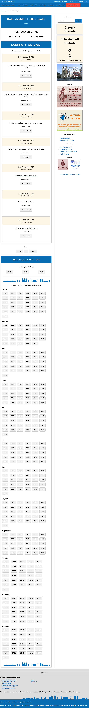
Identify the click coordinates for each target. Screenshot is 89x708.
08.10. (22, 566)
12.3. (42, 357)
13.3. (5, 361)
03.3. (20, 352)
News (32, 680)
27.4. (20, 402)
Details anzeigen (26, 75)
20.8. (12, 516)
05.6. (35, 443)
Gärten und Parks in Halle (68, 152)
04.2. (27, 325)
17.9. (35, 543)
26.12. (6, 653)
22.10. (14, 580)
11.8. (35, 507)
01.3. (5, 352)
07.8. (5, 507)
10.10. (39, 566)
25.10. (39, 580)
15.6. (20, 452)
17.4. (35, 393)
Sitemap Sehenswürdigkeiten (7, 705)
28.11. (22, 621)
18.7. (42, 480)
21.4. (20, 398)
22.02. (41, 272)
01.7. (5, 470)
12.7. (42, 475)
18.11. (22, 612)
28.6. (27, 462)
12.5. (42, 416)
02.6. (12, 443)
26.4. (12, 402)
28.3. (27, 371)
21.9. (20, 548)
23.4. (35, 398)
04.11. (31, 598)
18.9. (42, 543)
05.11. (39, 598)
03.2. (20, 325)
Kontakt (29, 702)
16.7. (27, 480)
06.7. (42, 470)
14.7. (12, 480)
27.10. (14, 584)
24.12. (31, 648)
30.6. (42, 462)
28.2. (27, 343)
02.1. (12, 293)
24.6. (42, 457)
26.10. (6, 584)
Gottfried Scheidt (65, 147)
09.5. (20, 416)
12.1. (42, 298)
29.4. (35, 402)
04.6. (27, 443)
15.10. (39, 571)
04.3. (27, 352)
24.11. (31, 616)
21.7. (20, 484)
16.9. (27, 543)
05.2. (35, 325)
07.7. (5, 475)
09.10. (31, 566)
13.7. (5, 480)
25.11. (39, 616)
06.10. (6, 566)
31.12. (6, 657)
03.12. (22, 630)
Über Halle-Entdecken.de (60, 1)
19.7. (5, 484)
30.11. (39, 621)
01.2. (5, 325)
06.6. (42, 443)
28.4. (27, 402)
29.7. (35, 489)
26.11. (6, 621)
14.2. (12, 334)
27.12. (14, 653)
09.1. (20, 298)
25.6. (5, 462)
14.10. (31, 571)
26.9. (12, 553)
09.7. (20, 475)
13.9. (5, 543)
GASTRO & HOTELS (23, 5)
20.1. (12, 307)
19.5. (5, 425)
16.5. (27, 420)
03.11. (22, 598)
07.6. (5, 448)
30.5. (42, 430)
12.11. (14, 607)
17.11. (14, 612)
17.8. (35, 512)
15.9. (20, 543)
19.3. (5, 366)
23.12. (22, 648)
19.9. (5, 548)
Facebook (19, 251)
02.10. (14, 561)
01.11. (6, 598)
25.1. (5, 311)
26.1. (12, 311)
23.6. (35, 457)
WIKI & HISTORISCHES (73, 5)
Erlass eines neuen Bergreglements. (26, 176)
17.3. (35, 361)
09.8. (20, 507)
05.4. (35, 384)
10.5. (27, 416)
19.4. (5, 398)
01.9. (5, 534)
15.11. (39, 607)
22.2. (27, 339)
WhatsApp (33, 251)
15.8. (20, 512)
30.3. (42, 371)
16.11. (6, 612)
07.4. (5, 389)
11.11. (6, 607)
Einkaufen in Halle (6, 683)
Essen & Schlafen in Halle (8, 681)
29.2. (35, 343)
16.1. (27, 302)
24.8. (42, 516)
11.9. (35, 539)
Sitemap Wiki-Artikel (82, 705)
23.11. (22, 616)
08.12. (22, 634)
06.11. (6, 603)
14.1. (12, 302)
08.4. (12, 389)
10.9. (27, 539)
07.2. (5, 329)
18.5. (42, 420)
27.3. (20, 371)
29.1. (35, 311)
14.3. (12, 361)
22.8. (27, 516)
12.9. (42, 539)
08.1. (12, 298)
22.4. (27, 398)
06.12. (6, 634)
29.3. (35, 371)
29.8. (35, 521)
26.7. (12, 489)
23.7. (35, 484)
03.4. (20, 384)
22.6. (27, 457)
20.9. (12, 548)
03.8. (20, 502)
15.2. (20, 334)
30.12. (39, 653)
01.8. (5, 502)
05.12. (39, 630)
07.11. (14, 603)
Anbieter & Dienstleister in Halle (10, 685)
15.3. (20, 361)
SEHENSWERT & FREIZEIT (8, 5)
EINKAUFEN (34, 5)
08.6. (12, 448)
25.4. (5, 402)
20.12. (39, 644)
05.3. (35, 352)
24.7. (42, 484)
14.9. (12, 543)
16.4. (27, 393)
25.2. (5, 343)
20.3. (12, 366)
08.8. (12, 507)
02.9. (12, 534)
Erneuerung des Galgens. (26, 202)
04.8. (27, 502)
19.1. (5, 307)
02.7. (12, 470)
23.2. (35, 339)
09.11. (31, 603)
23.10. (22, 580)
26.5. (12, 430)
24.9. (42, 548)
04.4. (27, 384)
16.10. (6, 575)
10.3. (27, 357)
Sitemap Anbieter (44, 705)
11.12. (6, 639)
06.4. (42, 384)
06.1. (42, 293)
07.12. (14, 634)
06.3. (42, 352)
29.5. (35, 430)
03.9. (20, 534)
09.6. (20, 448)
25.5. (5, 430)
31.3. (5, 375)
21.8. (20, 516)
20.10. (39, 575)
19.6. (5, 457)
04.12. (31, 630)
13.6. (5, 452)
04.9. (27, 534)
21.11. (6, 616)
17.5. (35, 420)
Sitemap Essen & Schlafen (22, 705)
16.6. (27, 452)
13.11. (22, 607)
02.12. (14, 630)
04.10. (31, 561)
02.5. (12, 411)
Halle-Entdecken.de (7, 1)
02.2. (12, 325)
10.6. (27, 448)
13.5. (5, 420)
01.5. (5, 411)
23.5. (35, 425)
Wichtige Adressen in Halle (8, 687)
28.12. (22, 653)
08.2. (12, 329)
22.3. (27, 366)
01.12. (6, 630)
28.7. (27, 489)
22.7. (27, 484)
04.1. (27, 293)
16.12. (6, 644)
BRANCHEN (42, 5)
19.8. (5, 516)
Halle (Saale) (64, 154)
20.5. (12, 425)
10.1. (27, 298)
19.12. (31, 644)
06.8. (42, 502)
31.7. (5, 493)
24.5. (42, 425)
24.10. (31, 580)
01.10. (6, 561)
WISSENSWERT (61, 5)
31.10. (6, 589)
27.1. (20, 311)
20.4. (12, 398)
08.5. (12, 416)
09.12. (31, 634)
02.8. (12, 502)
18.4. (42, 393)
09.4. (20, 389)
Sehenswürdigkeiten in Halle (9, 680)
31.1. (5, 316)
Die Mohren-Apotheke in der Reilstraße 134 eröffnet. (26, 123)
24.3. (42, 366)
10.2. (27, 329)
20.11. (39, 612)
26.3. (12, 371)
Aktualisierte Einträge (67, 140)
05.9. (35, 534)
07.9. (5, 539)
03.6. (20, 443)
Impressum (34, 681)
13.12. (22, 639)
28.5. (27, 430)
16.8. (27, 512)
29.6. (35, 462)
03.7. (20, 470)
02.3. (12, 352)
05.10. (39, 561)
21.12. (6, 648)
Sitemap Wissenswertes (70, 705)
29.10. (31, 584)
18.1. (42, 302)
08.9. (12, 539)
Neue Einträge (65, 138)
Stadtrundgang (79, 1)
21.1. (20, 307)
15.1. (20, 302)
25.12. (39, 648)
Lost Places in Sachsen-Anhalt (70, 174)
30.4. (42, 402)
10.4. (27, 389)
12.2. (42, 329)
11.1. (35, 298)
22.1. (27, 307)
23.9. (35, 548)
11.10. (6, 571)
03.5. (20, 411)
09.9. (20, 539)
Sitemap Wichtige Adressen (56, 705)
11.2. (35, 329)
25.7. (5, 489)
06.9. (42, 534)
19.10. (31, 575)
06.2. (42, 325)
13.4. (5, 393)
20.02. (10, 272)
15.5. (20, 420)
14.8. (12, 512)
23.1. (35, 307)
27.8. (20, 521)
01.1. (5, 293)
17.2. (35, 334)
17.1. (35, 302)
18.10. (22, 575)
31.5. (5, 434)
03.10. (22, 561)
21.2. (20, 339)
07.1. (5, 298)
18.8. (42, 512)
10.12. (39, 634)
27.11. (14, 621)
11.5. (35, 416)
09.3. (20, 357)
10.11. (39, 603)
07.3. (5, 357)
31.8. (5, 525)
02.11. (14, 598)
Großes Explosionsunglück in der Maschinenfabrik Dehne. (26, 149)
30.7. (42, 489)
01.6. (5, 443)
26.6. (12, 462)
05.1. (35, 293)
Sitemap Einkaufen (34, 705)
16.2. (27, 334)
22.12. (14, 648)
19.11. (31, 612)
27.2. (20, 343)
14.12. (31, 639)
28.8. (27, 521)
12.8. (42, 507)
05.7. (35, 470)
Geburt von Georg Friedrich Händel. (26, 228)
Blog (71, 1)
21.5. (20, 425)
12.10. (14, 571)
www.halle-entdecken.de (6, 702)
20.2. (12, 339)
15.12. (39, 639)
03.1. (20, 293)
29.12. (31, 653)
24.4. (42, 398)
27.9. (20, 553)
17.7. (35, 480)
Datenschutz (17, 702)
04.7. (27, 470)
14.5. (12, 420)
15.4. (20, 393)
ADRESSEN (51, 5)
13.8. (5, 512)
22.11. (14, 616)
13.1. (5, 302)
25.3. (5, 371)
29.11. (31, 621)
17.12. (14, 644)
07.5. (5, 416)
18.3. (42, 361)
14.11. (31, 607)
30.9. (42, 553)
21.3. (20, 366)
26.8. (12, 521)
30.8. (42, 521)
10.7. (27, 475)
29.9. (35, 553)
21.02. (25, 272)
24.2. (42, 339)
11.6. (35, 448)
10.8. (27, 507)
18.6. (42, 452)
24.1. (42, 307)
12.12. (14, 639)
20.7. (12, 484)
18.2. (42, 334)
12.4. (42, 389)
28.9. (27, 553)
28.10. (22, 584)
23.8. (35, 516)
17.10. (14, 575)
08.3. (12, 357)
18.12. (22, 644)
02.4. (12, 384)
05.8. (35, 502)
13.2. (5, 334)
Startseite (3, 11)
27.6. (20, 462)
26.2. (12, 343)
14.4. (12, 393)
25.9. (5, 553)
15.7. (20, 480)
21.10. (6, 580)
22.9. (27, 548)
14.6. (12, 452)
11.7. (35, 475)
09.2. (20, 329)
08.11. (22, 603)
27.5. (20, 430)
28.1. (27, 311)
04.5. (27, 411)
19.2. (5, 339)
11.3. (35, 357)
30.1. (42, 311)
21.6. (20, 457)
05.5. (35, 411)
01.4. (5, 384)
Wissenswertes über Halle (8, 688)
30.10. (39, 584)
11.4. (35, 389)
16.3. (27, 361)
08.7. (12, 475)
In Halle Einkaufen (66, 149)
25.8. (5, 521)
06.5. (42, 411)
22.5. (27, 425)
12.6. (42, 448)
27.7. (20, 489)
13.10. (22, 571)
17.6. (35, 452)
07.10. (14, 566)
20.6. (12, 457)
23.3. (35, 366)
